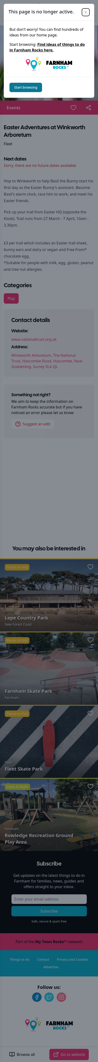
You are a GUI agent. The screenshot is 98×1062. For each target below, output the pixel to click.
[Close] (85, 12)
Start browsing (25, 87)
